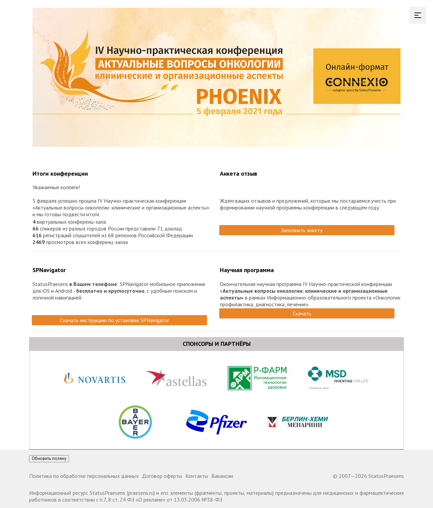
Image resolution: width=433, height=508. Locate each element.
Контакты (196, 475)
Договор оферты (162, 475)
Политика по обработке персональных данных (84, 475)
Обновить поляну (49, 458)
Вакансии (222, 475)
